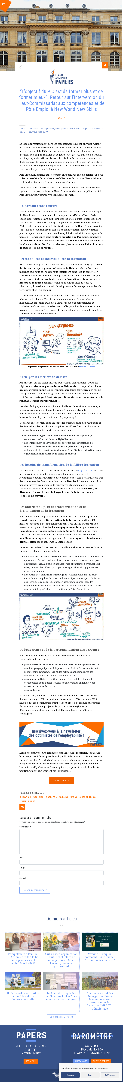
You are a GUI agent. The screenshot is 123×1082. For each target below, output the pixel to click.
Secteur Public (27, 801)
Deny (90, 1075)
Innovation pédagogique (32, 797)
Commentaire (25, 827)
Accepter (70, 1075)
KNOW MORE (81, 1061)
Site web (22, 878)
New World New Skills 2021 (84, 797)
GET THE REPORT (101, 1061)
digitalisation (85, 470)
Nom (21, 857)
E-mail (22, 868)
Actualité (61, 118)
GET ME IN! (31, 1061)
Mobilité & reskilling (57, 797)
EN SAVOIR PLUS (62, 780)
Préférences (110, 1075)
